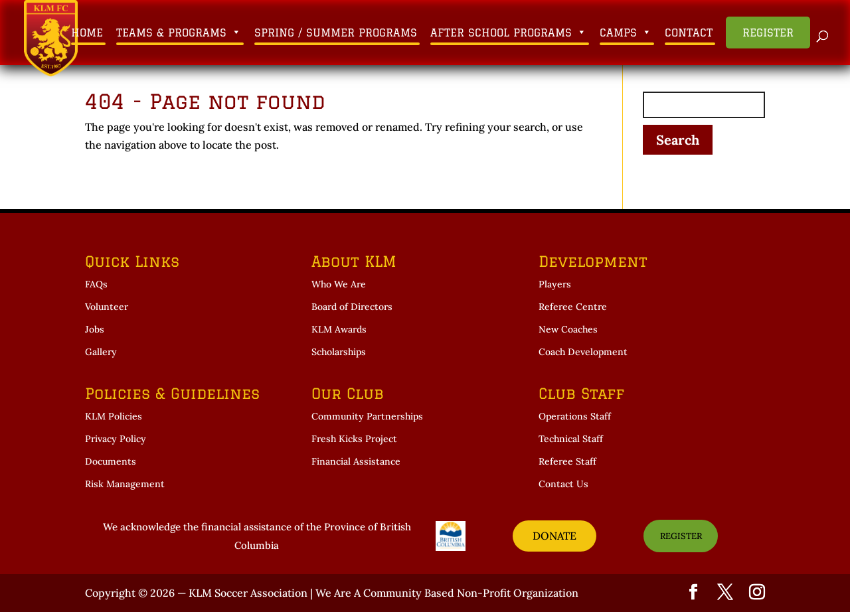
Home (87, 32)
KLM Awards (339, 329)
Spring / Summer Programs (335, 32)
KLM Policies (113, 416)
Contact (689, 32)
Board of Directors (351, 307)
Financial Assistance (355, 461)
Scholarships (338, 352)
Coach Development (583, 352)
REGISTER (681, 536)
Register (768, 32)
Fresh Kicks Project (354, 439)
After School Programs (508, 32)
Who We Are (338, 284)
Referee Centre (573, 307)
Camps (625, 32)
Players (555, 284)
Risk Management (125, 484)
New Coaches (568, 329)
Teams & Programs (178, 32)
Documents (110, 461)
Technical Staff (571, 439)
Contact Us (563, 484)
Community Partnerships (367, 416)
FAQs (96, 284)
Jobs (94, 329)
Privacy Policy (115, 439)
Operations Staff (575, 416)
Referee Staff (567, 461)
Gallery (101, 352)
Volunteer (106, 307)
